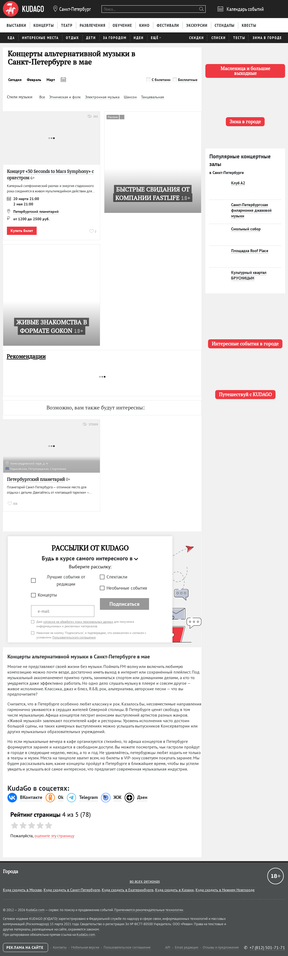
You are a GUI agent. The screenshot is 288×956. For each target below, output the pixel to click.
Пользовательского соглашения (74, 637)
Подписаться (124, 603)
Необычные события (127, 588)
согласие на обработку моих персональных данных (78, 622)
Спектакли (117, 577)
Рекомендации (26, 356)
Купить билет (22, 230)
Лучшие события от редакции (66, 580)
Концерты (47, 595)
